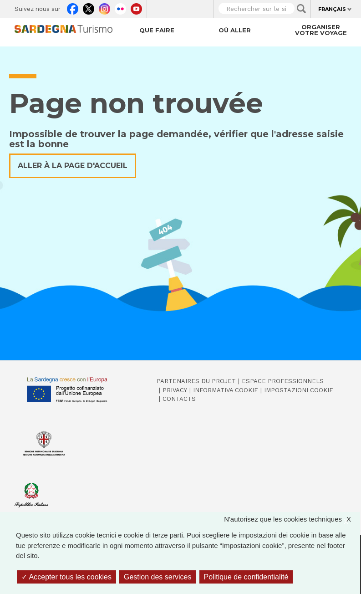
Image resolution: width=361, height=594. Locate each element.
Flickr (120, 7)
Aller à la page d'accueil (72, 165)
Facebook (72, 7)
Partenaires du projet (196, 381)
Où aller (235, 30)
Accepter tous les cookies (66, 577)
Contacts (179, 398)
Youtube (136, 7)
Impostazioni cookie (298, 390)
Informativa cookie (225, 390)
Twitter (88, 7)
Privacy (175, 390)
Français (332, 9)
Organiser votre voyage (321, 29)
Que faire (156, 30)
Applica (301, 8)
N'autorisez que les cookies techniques (292, 519)
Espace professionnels (283, 381)
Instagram (104, 7)
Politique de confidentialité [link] (246, 577)
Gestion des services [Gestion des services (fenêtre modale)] (158, 577)
